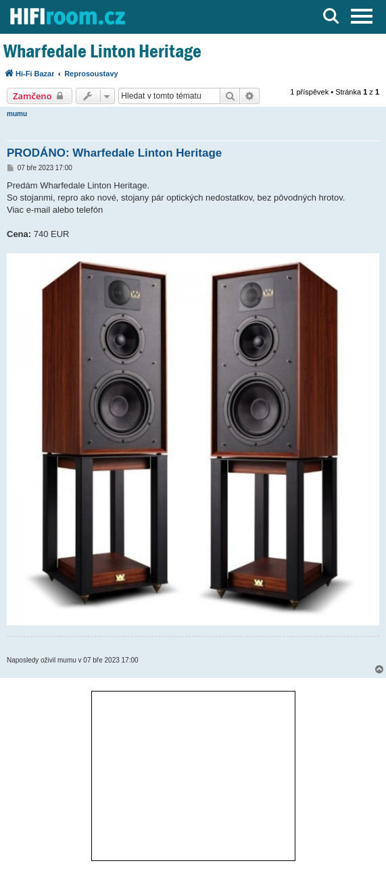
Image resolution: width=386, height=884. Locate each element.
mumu (17, 114)
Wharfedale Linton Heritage (102, 51)
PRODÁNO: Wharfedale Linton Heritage (114, 153)
